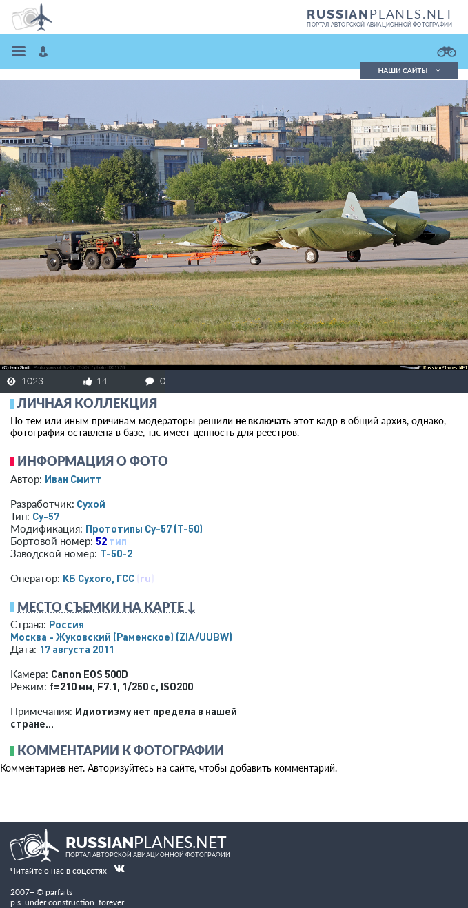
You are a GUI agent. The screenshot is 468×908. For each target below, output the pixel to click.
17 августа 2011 (76, 649)
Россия (66, 624)
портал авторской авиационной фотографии (379, 24)
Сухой (91, 503)
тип (118, 541)
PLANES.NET (380, 13)
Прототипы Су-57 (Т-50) (144, 528)
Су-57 (45, 516)
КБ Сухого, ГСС (98, 578)
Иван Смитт (73, 479)
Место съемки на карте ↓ (106, 607)
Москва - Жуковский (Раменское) (121, 636)
